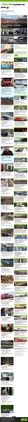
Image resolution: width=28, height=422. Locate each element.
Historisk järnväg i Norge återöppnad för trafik (19, 350)
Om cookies (11, 421)
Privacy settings (14, 416)
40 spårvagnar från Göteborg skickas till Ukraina (20, 354)
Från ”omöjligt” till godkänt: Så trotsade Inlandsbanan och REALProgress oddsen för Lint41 (20, 351)
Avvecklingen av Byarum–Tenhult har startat (19, 353)
